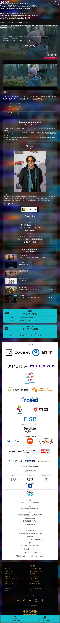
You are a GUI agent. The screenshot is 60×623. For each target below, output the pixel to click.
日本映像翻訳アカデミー (30, 521)
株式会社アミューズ (24, 539)
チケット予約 (30, 231)
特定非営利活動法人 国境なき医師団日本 (30, 533)
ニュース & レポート (35, 568)
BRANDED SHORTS (35, 584)
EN (51, 3)
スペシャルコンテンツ (11, 578)
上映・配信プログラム (11, 38)
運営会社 (7, 591)
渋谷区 (30, 527)
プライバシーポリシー (36, 588)
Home (6, 566)
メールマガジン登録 (31, 605)
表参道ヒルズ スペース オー (30, 225)
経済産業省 (26, 515)
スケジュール (8, 571)
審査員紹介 (8, 576)
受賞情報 (32, 573)
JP (47, 3)
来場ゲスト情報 (34, 576)
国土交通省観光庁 (36, 515)
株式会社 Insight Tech (30, 549)
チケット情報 (33, 578)
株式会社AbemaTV (36, 539)
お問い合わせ (8, 588)
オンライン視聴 (31, 242)
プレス (32, 591)
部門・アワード (9, 573)
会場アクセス (8, 581)
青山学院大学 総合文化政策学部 (30, 545)
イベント (7, 568)
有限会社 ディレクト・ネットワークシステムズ (30, 556)
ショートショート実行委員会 (30, 502)
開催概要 (32, 566)
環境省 (20, 515)
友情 (5, 92)
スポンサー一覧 (9, 584)
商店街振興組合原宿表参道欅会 (30, 509)
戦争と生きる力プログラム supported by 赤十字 (16, 40)
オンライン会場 (34, 581)
